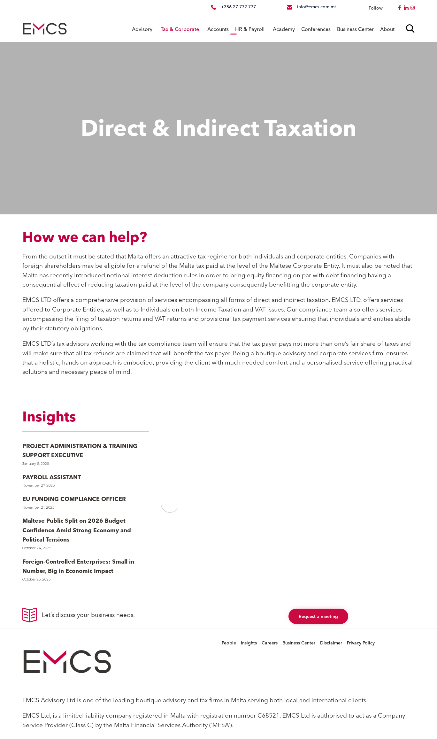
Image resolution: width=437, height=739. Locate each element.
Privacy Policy (361, 643)
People (229, 643)
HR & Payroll (249, 29)
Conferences (316, 29)
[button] (318, 616)
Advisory (142, 29)
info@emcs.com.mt (316, 7)
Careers (270, 643)
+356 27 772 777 (238, 7)
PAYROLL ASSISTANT (51, 477)
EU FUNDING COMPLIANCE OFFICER (74, 499)
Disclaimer (331, 643)
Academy (284, 29)
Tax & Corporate (180, 29)
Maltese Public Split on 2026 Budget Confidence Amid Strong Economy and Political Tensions (76, 530)
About (387, 29)
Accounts (218, 29)
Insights (249, 643)
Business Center (355, 29)
